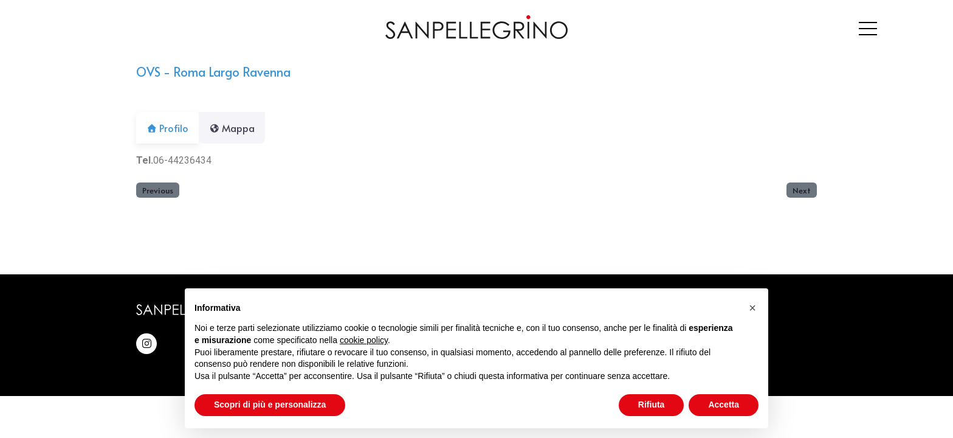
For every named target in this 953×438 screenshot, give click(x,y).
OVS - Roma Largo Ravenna (213, 71)
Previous (157, 190)
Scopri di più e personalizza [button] (270, 404)
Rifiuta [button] (651, 404)
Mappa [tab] (239, 127)
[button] (752, 308)
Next (802, 190)
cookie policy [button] (364, 340)
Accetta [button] (723, 404)
